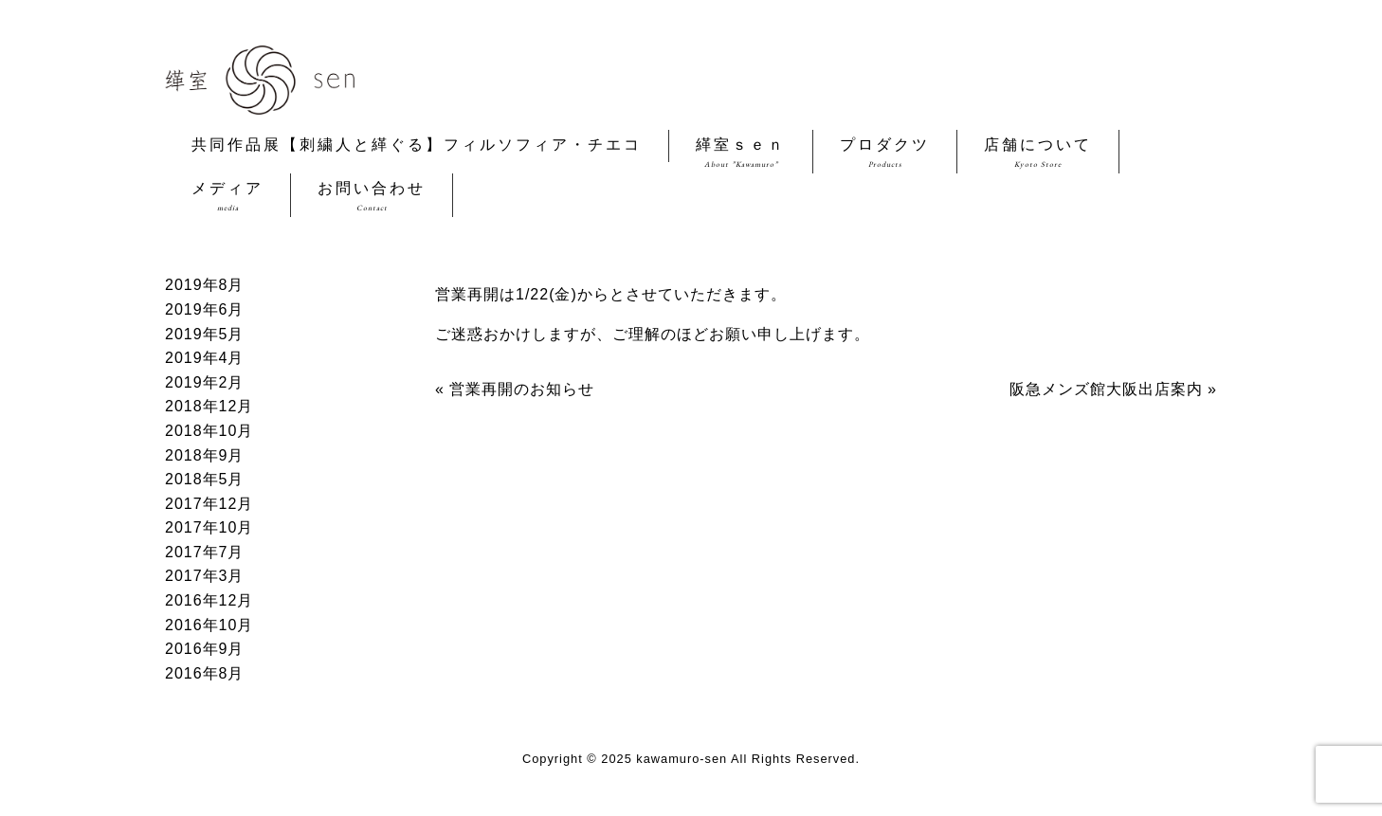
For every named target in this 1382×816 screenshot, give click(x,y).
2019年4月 (205, 358)
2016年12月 (209, 600)
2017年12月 (209, 504)
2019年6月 (205, 309)
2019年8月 (205, 285)
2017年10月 (209, 527)
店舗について (1038, 153)
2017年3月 (205, 576)
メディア (227, 196)
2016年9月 (205, 649)
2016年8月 (205, 673)
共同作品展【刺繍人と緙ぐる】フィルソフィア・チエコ (416, 147)
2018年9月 (205, 455)
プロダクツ (885, 153)
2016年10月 (209, 625)
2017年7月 (205, 552)
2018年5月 (205, 479)
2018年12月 (209, 406)
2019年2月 (205, 382)
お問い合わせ (372, 196)
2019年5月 (205, 334)
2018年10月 (209, 431)
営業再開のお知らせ (521, 389)
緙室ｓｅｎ (741, 153)
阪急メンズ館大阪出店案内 (1106, 389)
